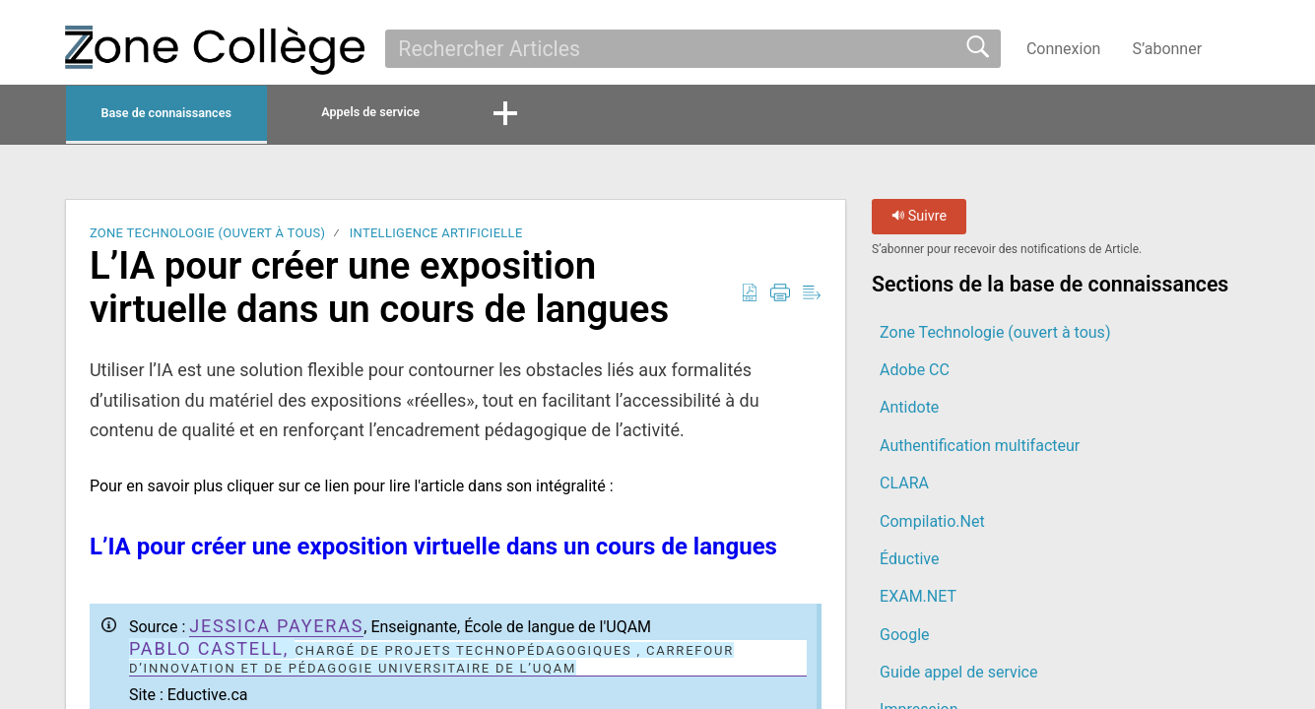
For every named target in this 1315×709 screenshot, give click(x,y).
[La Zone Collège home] (214, 50)
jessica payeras (276, 630)
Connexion (1063, 48)
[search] (693, 48)
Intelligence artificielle (436, 238)
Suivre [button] (919, 222)
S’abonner (1167, 48)
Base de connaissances (213, 115)
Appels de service (491, 114)
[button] (1237, 48)
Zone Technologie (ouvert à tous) (207, 238)
